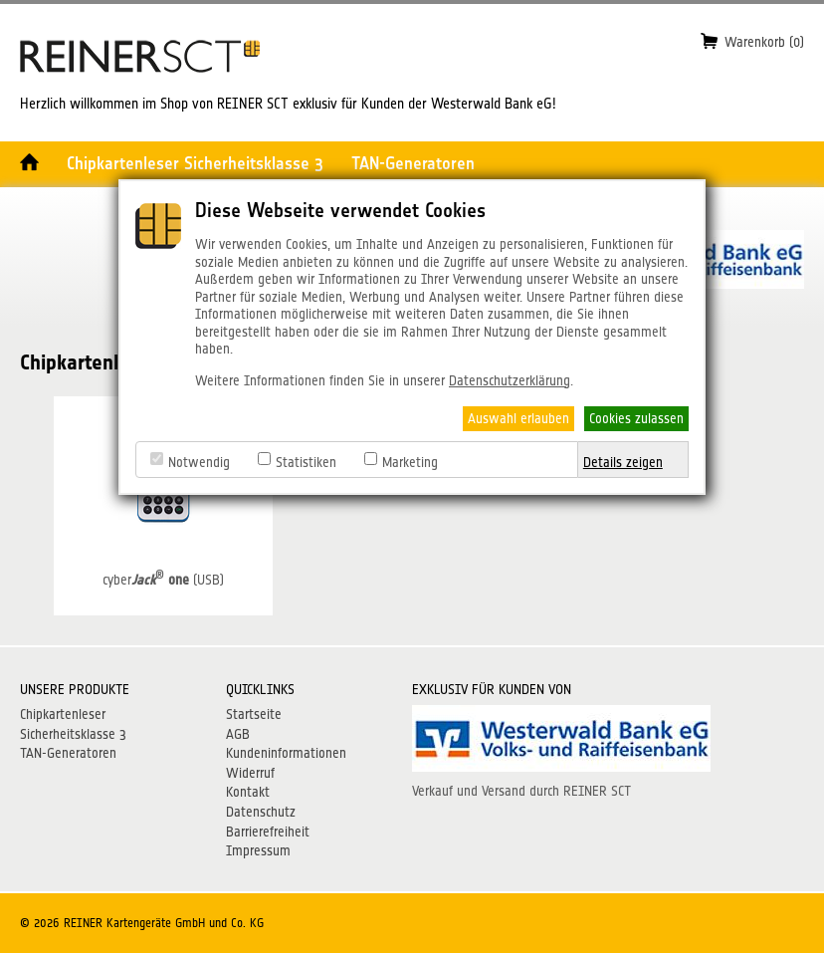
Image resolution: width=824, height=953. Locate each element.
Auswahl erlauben (518, 418)
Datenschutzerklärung (509, 380)
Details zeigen (623, 462)
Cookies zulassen (636, 418)
